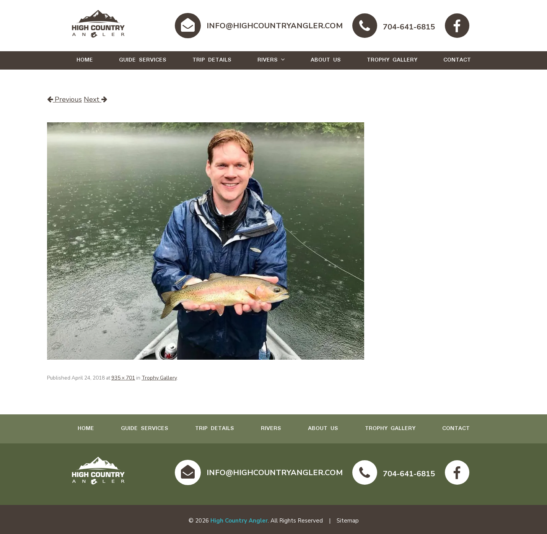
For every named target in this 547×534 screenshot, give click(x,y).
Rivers (267, 60)
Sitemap (348, 520)
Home (85, 60)
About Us (326, 60)
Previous (64, 99)
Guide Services (142, 60)
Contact (457, 60)
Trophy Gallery (392, 60)
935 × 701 (123, 377)
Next (95, 99)
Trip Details (211, 60)
